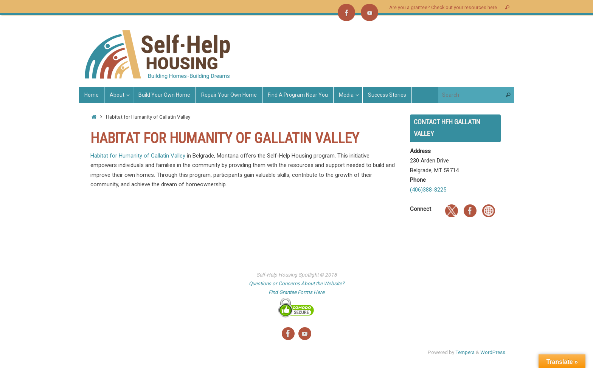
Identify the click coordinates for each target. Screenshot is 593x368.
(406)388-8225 (428, 189)
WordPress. (493, 352)
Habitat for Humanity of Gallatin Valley (137, 155)
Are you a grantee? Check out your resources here (443, 7)
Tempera (465, 352)
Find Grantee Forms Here (296, 292)
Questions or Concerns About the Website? (296, 283)
